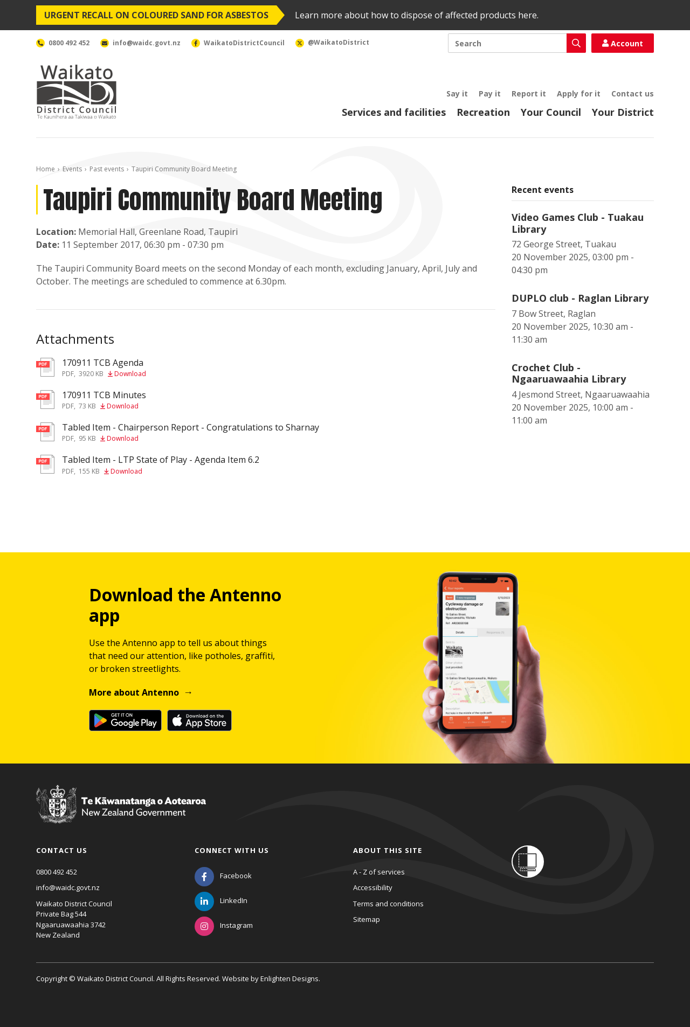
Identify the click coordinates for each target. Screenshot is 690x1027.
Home (45, 169)
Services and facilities (394, 112)
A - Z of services (379, 872)
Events (72, 169)
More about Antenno (134, 692)
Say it (457, 93)
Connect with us (232, 850)
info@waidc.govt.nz (68, 887)
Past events (106, 169)
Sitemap (366, 919)
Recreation (483, 112)
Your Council (551, 112)
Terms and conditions (388, 903)
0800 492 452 (56, 872)
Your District (623, 112)
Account (622, 43)
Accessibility (372, 887)
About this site (387, 850)
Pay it (490, 93)
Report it (529, 93)
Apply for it (579, 93)
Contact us (632, 93)
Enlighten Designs (289, 978)
